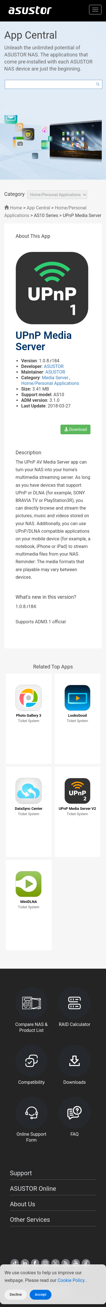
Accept (40, 1294)
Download (75, 429)
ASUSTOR (54, 366)
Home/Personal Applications (50, 383)
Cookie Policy (72, 1280)
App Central (38, 207)
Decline (16, 1294)
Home (13, 207)
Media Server (55, 377)
